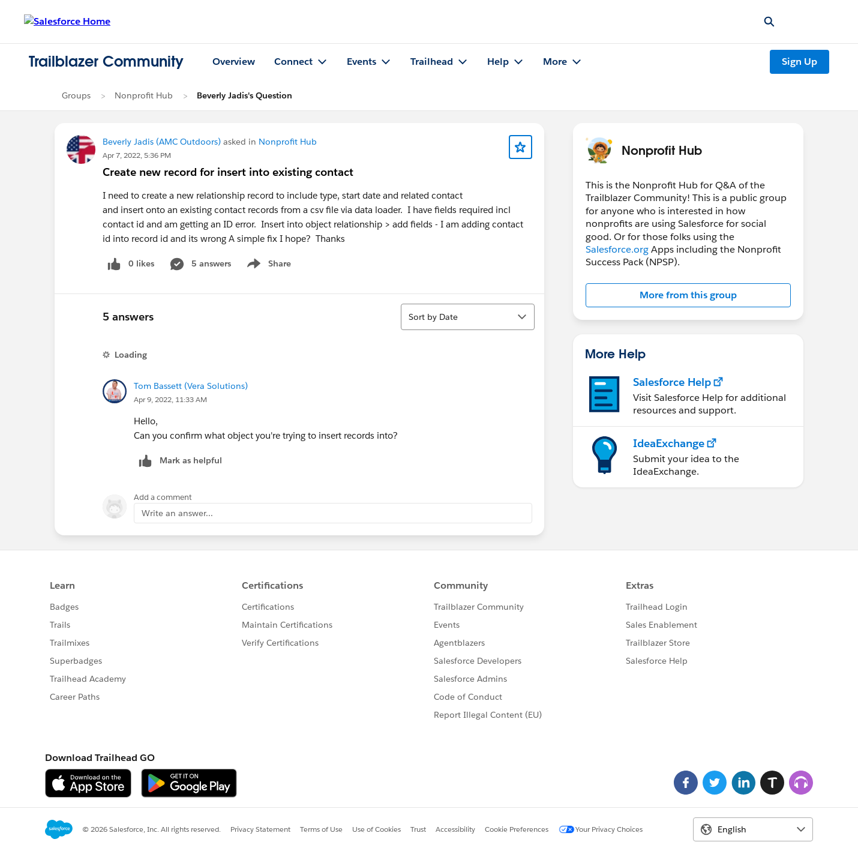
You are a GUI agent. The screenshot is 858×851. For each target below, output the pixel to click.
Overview (233, 61)
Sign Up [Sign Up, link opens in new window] (799, 61)
